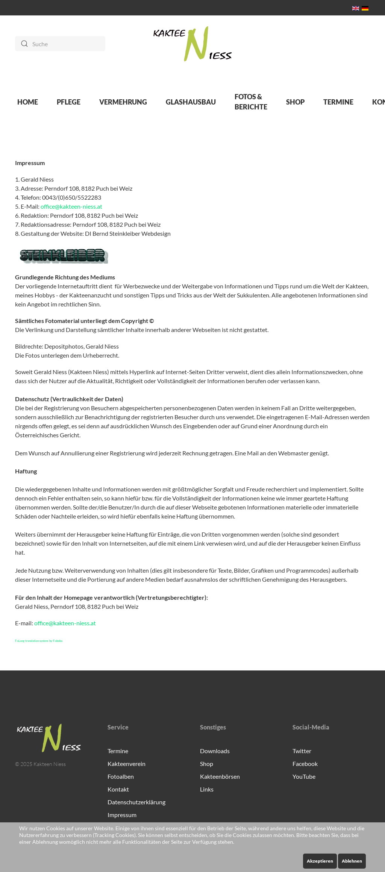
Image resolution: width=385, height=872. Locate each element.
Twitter (302, 750)
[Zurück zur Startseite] (193, 43)
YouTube (304, 776)
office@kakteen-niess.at (71, 206)
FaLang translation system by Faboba (38, 641)
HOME (27, 102)
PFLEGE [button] (68, 102)
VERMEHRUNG (123, 102)
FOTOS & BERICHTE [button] (251, 102)
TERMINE (338, 102)
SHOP (295, 102)
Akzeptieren (320, 861)
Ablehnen (352, 861)
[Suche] (60, 43)
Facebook (305, 763)
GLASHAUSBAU (191, 102)
